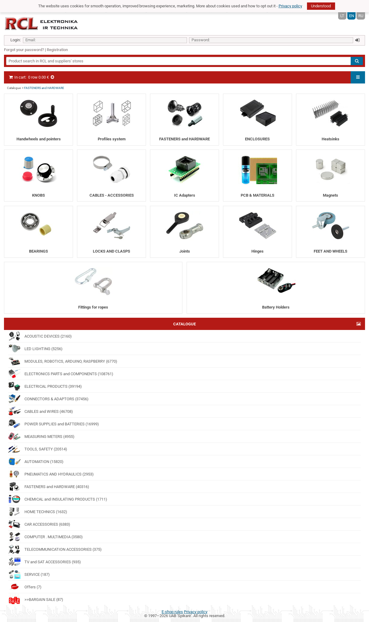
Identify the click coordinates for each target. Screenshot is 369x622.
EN (351, 15)
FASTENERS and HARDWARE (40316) (48, 486)
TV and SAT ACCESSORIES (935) (44, 562)
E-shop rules (172, 611)
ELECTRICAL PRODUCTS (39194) (45, 386)
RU (360, 15)
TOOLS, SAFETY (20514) (37, 449)
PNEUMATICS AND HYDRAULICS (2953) (51, 474)
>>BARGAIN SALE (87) (35, 599)
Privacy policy (290, 6)
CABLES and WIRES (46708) (40, 411)
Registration (57, 49)
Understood (321, 6)
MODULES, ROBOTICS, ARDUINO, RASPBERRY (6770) (62, 361)
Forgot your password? (24, 49)
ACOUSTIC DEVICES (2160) (40, 336)
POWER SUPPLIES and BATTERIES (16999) (53, 424)
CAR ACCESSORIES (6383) (39, 524)
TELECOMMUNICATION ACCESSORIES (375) (55, 549)
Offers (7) (25, 587)
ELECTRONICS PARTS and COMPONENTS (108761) (60, 374)
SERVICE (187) (29, 574)
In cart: (31, 77)
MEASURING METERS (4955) (41, 436)
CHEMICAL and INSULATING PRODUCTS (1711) (57, 499)
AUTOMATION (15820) (36, 461)
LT (342, 15)
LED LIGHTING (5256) (35, 348)
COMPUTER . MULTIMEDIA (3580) (45, 537)
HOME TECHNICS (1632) (37, 511)
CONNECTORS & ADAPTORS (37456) (48, 399)
